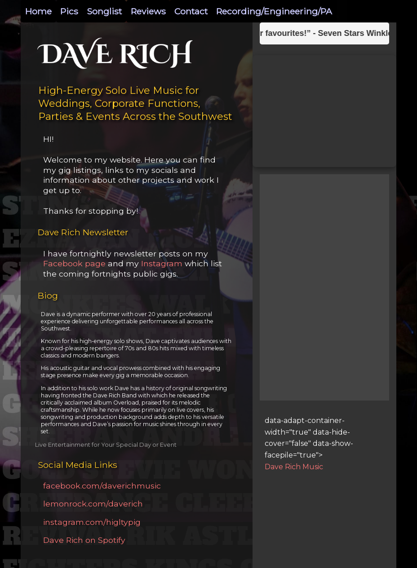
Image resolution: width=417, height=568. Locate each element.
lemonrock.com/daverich (93, 503)
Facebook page (74, 263)
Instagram (160, 263)
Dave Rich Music (294, 466)
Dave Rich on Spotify (84, 540)
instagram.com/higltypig (92, 522)
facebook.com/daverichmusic (102, 485)
